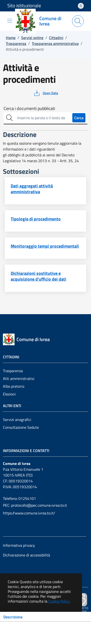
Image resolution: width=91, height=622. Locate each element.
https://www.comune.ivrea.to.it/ (29, 513)
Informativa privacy (19, 545)
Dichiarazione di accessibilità (26, 555)
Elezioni (9, 394)
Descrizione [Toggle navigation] (13, 617)
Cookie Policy (59, 601)
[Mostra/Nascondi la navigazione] (10, 21)
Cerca (78, 118)
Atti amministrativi (18, 378)
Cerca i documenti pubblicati (29, 108)
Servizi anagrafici (17, 419)
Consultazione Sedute (21, 427)
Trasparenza (13, 371)
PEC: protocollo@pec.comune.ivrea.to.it (35, 505)
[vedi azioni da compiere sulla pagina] (45, 93)
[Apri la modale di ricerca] (78, 21)
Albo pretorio (13, 386)
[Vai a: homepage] (41, 21)
